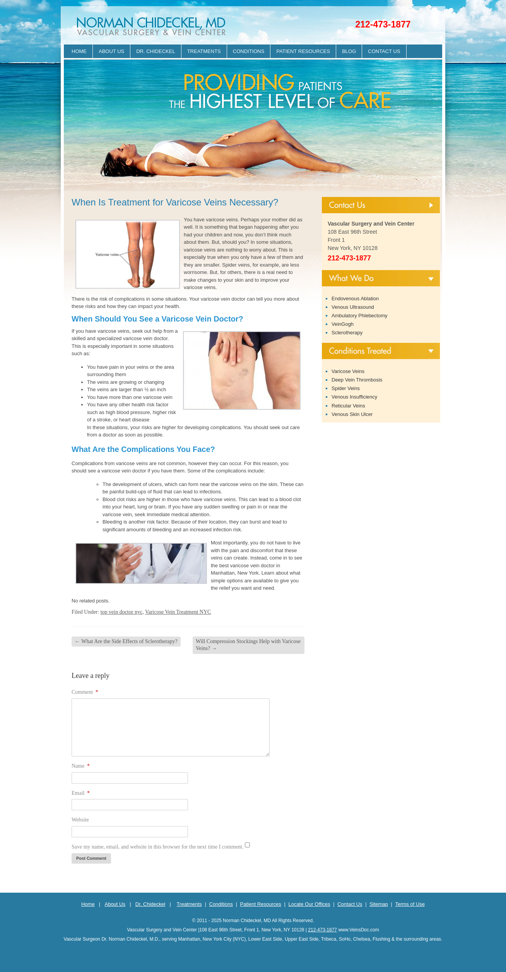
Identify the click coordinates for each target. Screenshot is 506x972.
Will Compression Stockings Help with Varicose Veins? (248, 644)
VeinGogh (343, 324)
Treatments (204, 51)
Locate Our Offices (309, 904)
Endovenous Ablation (355, 298)
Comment (85, 692)
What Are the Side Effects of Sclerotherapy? (126, 641)
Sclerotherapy (347, 332)
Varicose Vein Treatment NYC (178, 612)
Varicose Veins (348, 371)
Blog (349, 51)
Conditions (249, 51)
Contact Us (384, 51)
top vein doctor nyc (121, 612)
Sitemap (378, 904)
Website (80, 820)
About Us (111, 51)
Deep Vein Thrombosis (357, 380)
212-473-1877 (382, 24)
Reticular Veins (348, 406)
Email (81, 793)
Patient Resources (303, 51)
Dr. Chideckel (155, 51)
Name (81, 766)
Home (79, 51)
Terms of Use (410, 904)
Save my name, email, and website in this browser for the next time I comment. (157, 847)
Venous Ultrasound (353, 307)
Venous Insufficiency (354, 397)
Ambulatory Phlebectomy (360, 315)
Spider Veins (346, 388)
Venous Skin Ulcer (352, 414)
